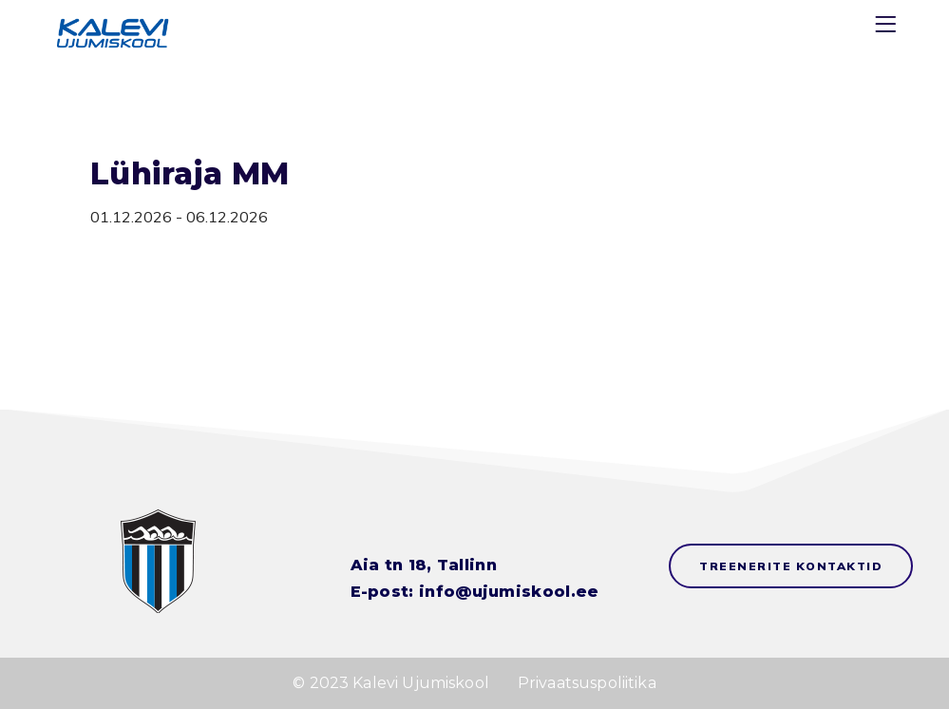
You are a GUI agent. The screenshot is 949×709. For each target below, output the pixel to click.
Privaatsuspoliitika (587, 683)
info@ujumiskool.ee (508, 592)
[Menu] (888, 28)
